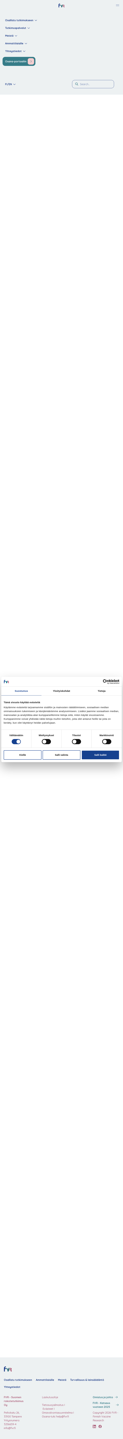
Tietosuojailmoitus (53, 1405)
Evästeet (47, 1408)
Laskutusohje (50, 1397)
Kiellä (22, 754)
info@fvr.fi (10, 1428)
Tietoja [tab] (102, 691)
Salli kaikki (100, 754)
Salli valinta (61, 754)
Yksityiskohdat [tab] (61, 691)
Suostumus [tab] (21, 691)
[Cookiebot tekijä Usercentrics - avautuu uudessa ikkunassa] (105, 681)
